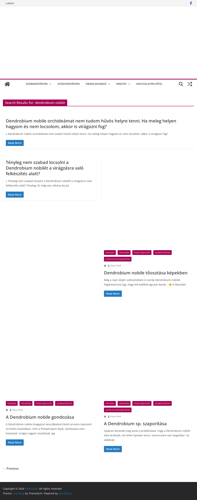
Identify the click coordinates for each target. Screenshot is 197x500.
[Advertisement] (98, 47)
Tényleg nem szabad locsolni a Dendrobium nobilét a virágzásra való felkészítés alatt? (45, 167)
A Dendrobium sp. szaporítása (135, 423)
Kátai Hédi (116, 265)
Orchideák (124, 252)
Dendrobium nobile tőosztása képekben (146, 273)
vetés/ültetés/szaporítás (117, 259)
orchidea (109, 252)
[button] (50, 84)
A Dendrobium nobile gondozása (40, 417)
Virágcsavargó (96, 84)
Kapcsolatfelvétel (149, 84)
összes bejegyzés (142, 252)
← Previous (11, 469)
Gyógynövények (69, 84)
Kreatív (121, 84)
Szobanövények (37, 84)
